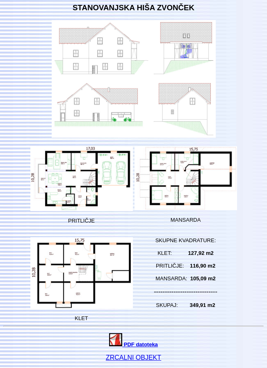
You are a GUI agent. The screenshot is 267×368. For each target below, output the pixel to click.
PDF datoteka (133, 344)
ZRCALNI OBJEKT (133, 357)
